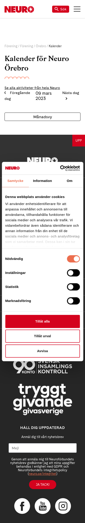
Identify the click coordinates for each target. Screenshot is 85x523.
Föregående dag (17, 96)
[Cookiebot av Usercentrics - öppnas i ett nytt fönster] (60, 168)
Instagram (63, 506)
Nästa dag (70, 93)
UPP (78, 140)
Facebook (22, 506)
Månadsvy (42, 116)
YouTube (43, 506)
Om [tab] (70, 181)
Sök (61, 9)
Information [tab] (42, 181)
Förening (11, 46)
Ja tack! (42, 484)
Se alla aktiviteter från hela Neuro (32, 88)
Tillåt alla (42, 321)
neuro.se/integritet (42, 474)
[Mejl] (43, 448)
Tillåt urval (42, 336)
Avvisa (42, 351)
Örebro (41, 46)
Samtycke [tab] (15, 181)
